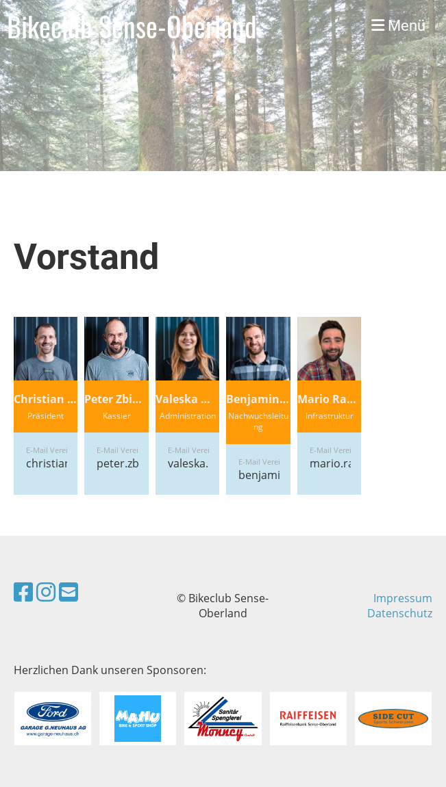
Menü (398, 25)
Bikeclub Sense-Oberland (132, 26)
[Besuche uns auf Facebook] (23, 591)
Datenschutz (399, 613)
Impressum (402, 598)
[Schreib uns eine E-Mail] (68, 591)
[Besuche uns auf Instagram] (45, 591)
